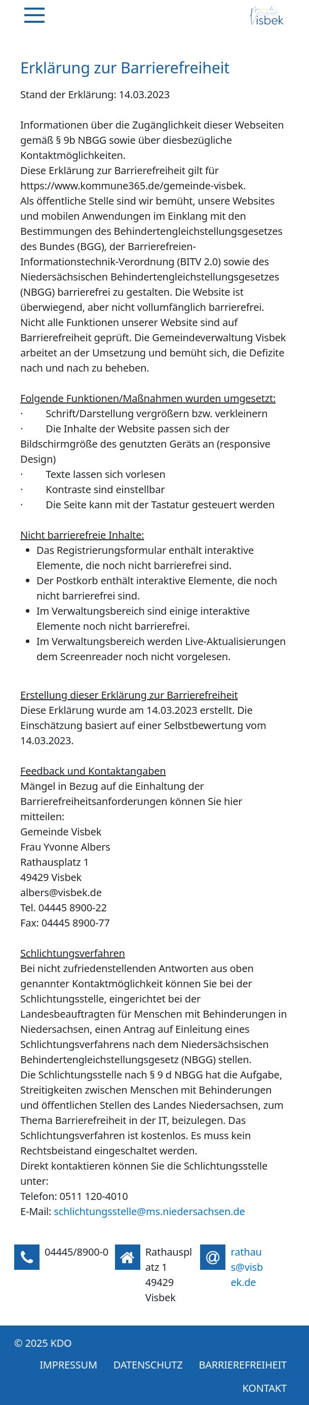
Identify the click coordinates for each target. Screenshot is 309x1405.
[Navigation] (34, 15)
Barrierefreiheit (243, 1365)
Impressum (68, 1365)
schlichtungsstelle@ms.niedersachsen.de (149, 1211)
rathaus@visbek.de (246, 1267)
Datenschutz (148, 1365)
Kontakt (265, 1388)
